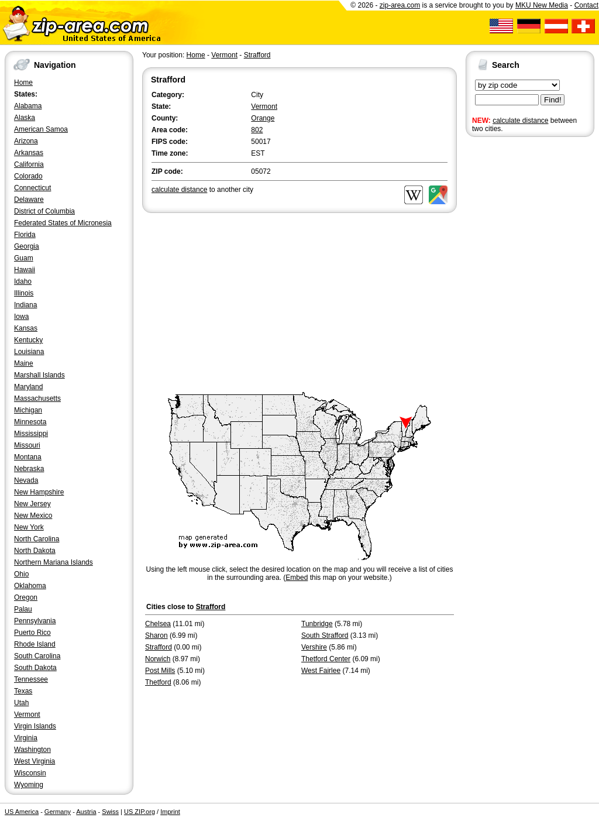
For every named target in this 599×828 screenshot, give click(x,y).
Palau (23, 609)
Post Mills (160, 670)
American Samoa (41, 129)
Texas (23, 691)
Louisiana (29, 352)
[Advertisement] (512, 320)
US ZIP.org (139, 811)
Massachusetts (37, 398)
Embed (296, 577)
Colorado (28, 176)
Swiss (110, 811)
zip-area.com (400, 5)
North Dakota (35, 551)
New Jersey (32, 504)
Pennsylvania (35, 621)
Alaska (24, 118)
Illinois (23, 293)
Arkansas (28, 153)
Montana (28, 457)
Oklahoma (30, 586)
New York (29, 527)
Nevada (26, 480)
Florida (25, 235)
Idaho (23, 281)
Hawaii (24, 270)
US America (22, 811)
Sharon (156, 635)
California (29, 164)
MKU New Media (541, 5)
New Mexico (33, 515)
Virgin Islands (35, 726)
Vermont (27, 714)
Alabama (28, 106)
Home (23, 82)
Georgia (26, 246)
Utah (21, 703)
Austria (86, 811)
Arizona (26, 141)
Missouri (27, 445)
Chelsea (158, 624)
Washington (32, 749)
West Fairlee (320, 670)
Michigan (28, 410)
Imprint (170, 811)
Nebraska (29, 469)
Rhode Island (35, 644)
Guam (23, 258)
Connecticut (32, 188)
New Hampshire (39, 492)
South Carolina (37, 656)
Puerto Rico (32, 632)
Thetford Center (325, 659)
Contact (586, 5)
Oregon (25, 597)
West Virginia (34, 761)
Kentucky (28, 340)
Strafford (257, 55)
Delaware (29, 199)
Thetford (158, 682)
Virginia (25, 738)
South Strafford (325, 635)
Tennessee (31, 679)
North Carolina (36, 539)
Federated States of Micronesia (63, 223)
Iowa (21, 316)
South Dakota (35, 668)
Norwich (157, 659)
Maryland (28, 387)
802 (257, 130)
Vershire (314, 647)
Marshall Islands (39, 375)
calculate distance (520, 120)
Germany (57, 811)
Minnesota (30, 422)
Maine (23, 363)
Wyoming (28, 785)
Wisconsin (30, 773)
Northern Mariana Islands (53, 562)
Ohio (21, 574)
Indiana (25, 305)
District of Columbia (44, 211)
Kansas (25, 328)
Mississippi (31, 434)
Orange (262, 118)
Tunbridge (317, 624)
